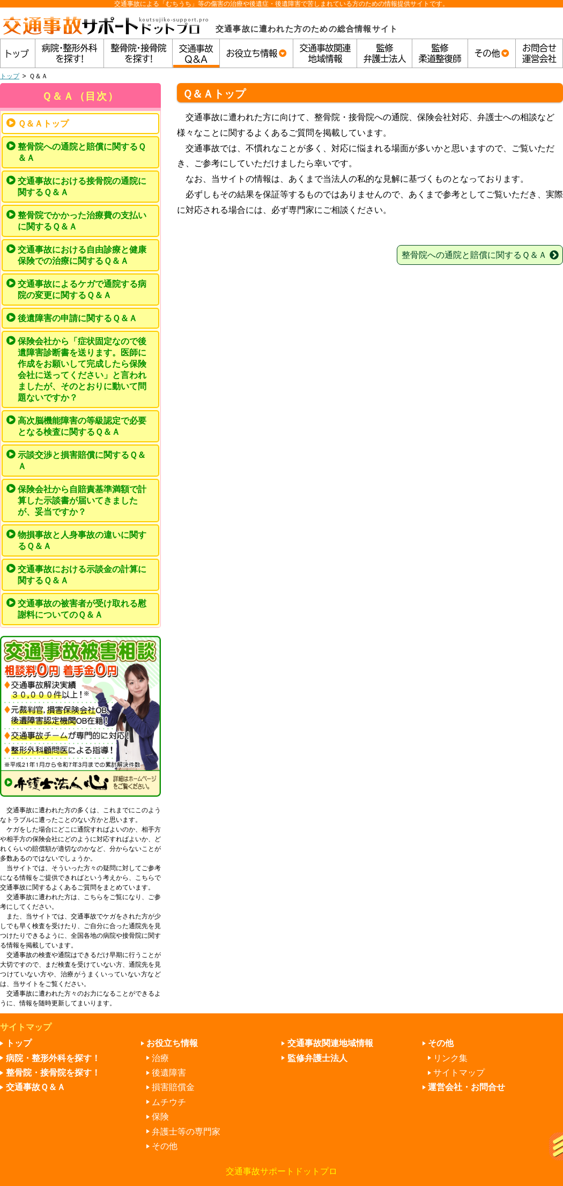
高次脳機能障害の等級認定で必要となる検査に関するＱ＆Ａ (82, 426)
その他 (164, 1146)
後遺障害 (169, 1072)
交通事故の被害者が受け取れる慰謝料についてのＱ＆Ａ (82, 609)
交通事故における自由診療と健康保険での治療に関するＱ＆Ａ (82, 255)
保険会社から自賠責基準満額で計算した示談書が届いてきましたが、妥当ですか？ (82, 500)
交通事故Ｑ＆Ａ (35, 1087)
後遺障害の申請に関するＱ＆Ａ (77, 318)
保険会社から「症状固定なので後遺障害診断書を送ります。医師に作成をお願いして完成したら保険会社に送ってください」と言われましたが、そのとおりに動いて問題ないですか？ (82, 369)
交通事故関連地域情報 (330, 1043)
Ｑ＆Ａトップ (43, 123)
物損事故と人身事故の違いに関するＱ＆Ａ (82, 540)
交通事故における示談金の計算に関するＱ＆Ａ (82, 575)
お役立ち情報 (172, 1043)
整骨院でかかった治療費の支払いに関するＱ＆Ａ (82, 221)
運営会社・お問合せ (466, 1087)
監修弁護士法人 (317, 1058)
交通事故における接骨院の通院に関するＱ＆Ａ (82, 186)
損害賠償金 (173, 1087)
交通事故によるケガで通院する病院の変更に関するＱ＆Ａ (82, 289)
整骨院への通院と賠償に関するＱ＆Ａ (82, 152)
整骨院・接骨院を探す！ (53, 1072)
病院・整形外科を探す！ (53, 1058)
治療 (160, 1058)
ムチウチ (169, 1102)
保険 (160, 1116)
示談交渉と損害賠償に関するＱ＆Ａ (82, 460)
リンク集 (450, 1058)
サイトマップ (459, 1072)
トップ (9, 76)
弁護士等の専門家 (186, 1131)
